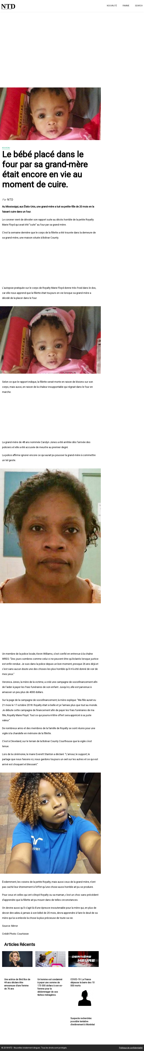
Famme (126, 6)
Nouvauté (112, 6)
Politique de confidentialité (131, 1048)
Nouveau (6, 148)
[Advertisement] (72, 48)
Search (139, 6)
